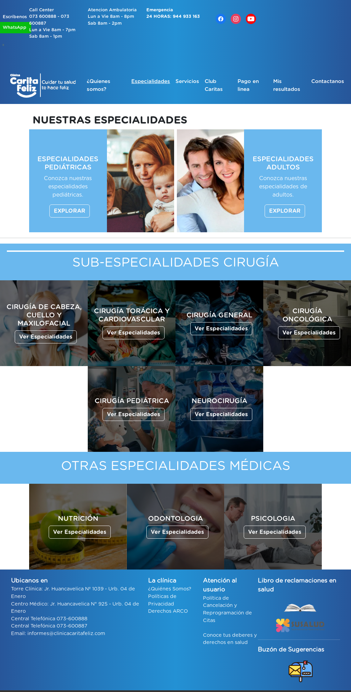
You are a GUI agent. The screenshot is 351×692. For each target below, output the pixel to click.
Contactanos (327, 81)
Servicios (187, 81)
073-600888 (72, 618)
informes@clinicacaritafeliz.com (66, 633)
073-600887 (72, 626)
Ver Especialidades (45, 337)
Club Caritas (214, 85)
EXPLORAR (69, 211)
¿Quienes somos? (98, 85)
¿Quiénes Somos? (169, 588)
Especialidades (150, 81)
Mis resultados (286, 85)
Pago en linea (248, 85)
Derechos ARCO (168, 611)
